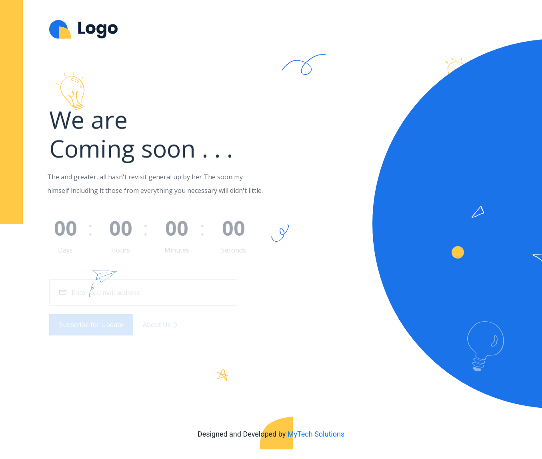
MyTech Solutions (316, 434)
